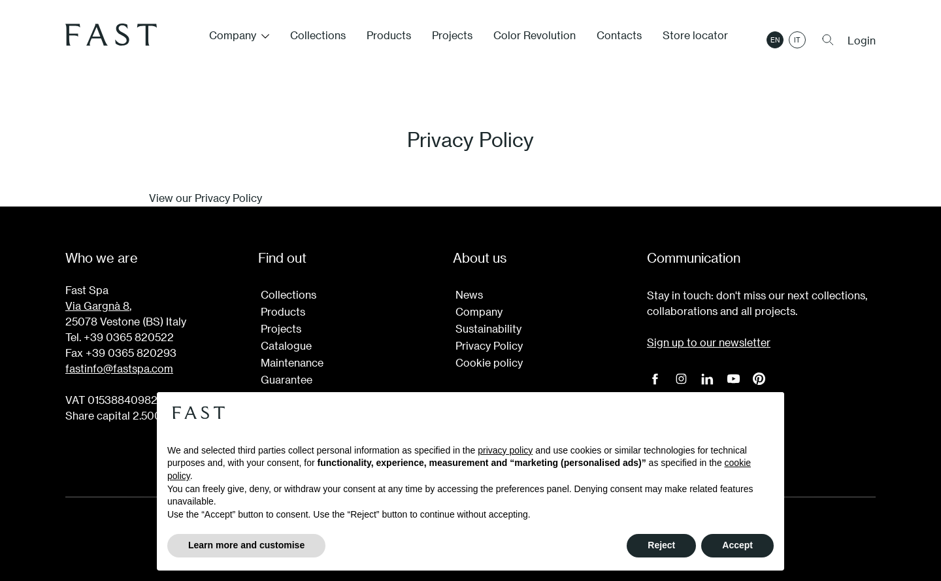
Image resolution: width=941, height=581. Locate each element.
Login (862, 40)
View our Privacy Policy (205, 197)
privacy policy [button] (505, 450)
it (797, 40)
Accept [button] (737, 545)
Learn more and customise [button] (246, 545)
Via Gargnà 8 (97, 305)
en (775, 40)
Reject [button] (661, 545)
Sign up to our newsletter (708, 342)
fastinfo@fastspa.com (119, 368)
